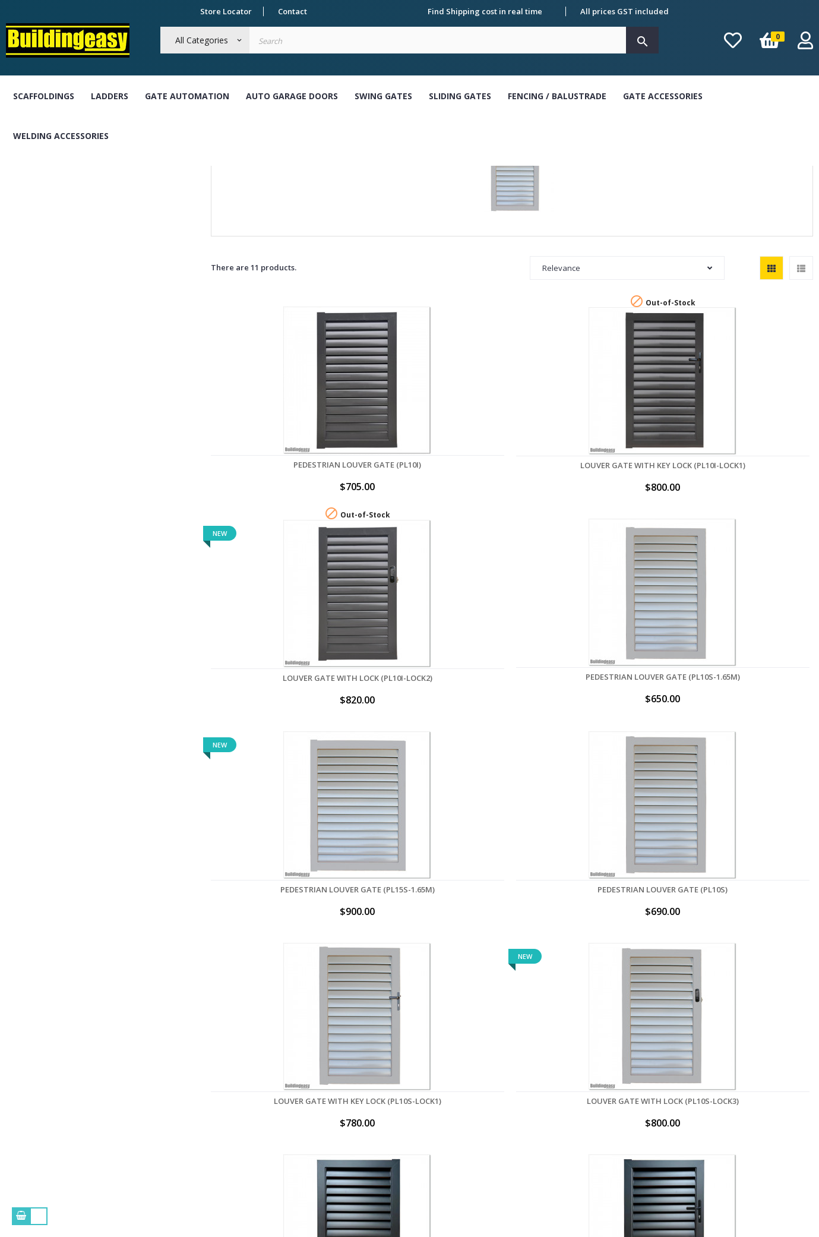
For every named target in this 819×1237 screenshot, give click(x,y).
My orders (516, 1039)
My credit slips (524, 1107)
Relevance (627, 378)
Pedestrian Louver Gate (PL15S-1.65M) (757, 542)
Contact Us (190, 1130)
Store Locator (226, 11)
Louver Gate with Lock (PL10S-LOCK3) (512, 717)
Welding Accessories (61, 135)
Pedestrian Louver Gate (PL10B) (634, 717)
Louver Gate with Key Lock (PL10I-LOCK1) (389, 542)
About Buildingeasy (207, 1039)
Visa (341, 1085)
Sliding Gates (460, 96)
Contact (292, 11)
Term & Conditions (205, 1061)
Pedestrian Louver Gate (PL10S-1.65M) (634, 542)
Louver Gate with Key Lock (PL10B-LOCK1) (758, 717)
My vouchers (521, 1130)
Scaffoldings (43, 96)
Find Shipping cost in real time (485, 11)
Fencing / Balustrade (557, 96)
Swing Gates (383, 96)
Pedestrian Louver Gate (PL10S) (266, 717)
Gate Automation (187, 96)
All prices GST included (624, 11)
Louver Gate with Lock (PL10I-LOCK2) (512, 542)
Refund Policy (196, 1107)
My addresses (523, 1085)
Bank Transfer (360, 1039)
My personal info (528, 1061)
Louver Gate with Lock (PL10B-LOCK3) (266, 891)
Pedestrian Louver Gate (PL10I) (266, 542)
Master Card (357, 1107)
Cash (343, 1061)
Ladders (109, 96)
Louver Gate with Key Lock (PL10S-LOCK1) (389, 717)
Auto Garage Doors (292, 96)
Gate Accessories (663, 96)
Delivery (185, 1085)
